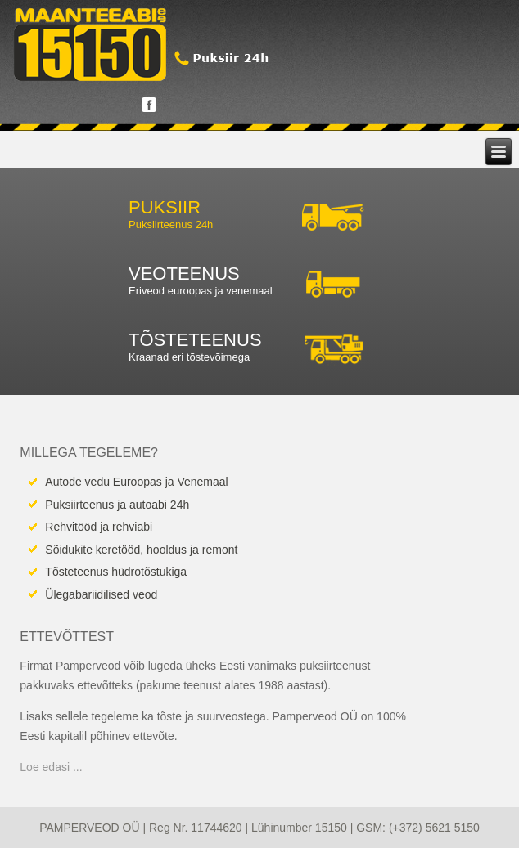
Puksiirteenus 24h (171, 224)
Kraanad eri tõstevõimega (189, 357)
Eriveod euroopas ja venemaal (201, 291)
